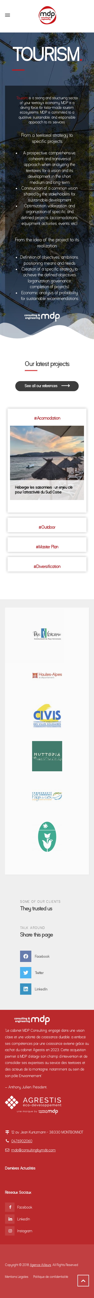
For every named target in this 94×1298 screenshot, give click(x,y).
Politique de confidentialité (50, 1277)
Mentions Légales (16, 1277)
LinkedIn (23, 1219)
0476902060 (21, 1141)
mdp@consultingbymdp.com (33, 1150)
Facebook (24, 1207)
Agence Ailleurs (40, 1265)
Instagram (24, 1231)
